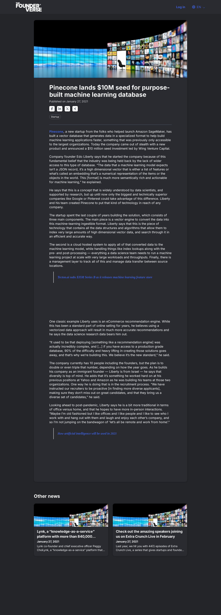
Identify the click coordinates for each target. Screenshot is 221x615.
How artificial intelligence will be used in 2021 (87, 433)
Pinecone (56, 131)
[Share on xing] (75, 108)
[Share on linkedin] (59, 108)
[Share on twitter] (67, 108)
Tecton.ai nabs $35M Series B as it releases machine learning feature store (105, 277)
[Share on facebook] (52, 108)
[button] (196, 7)
